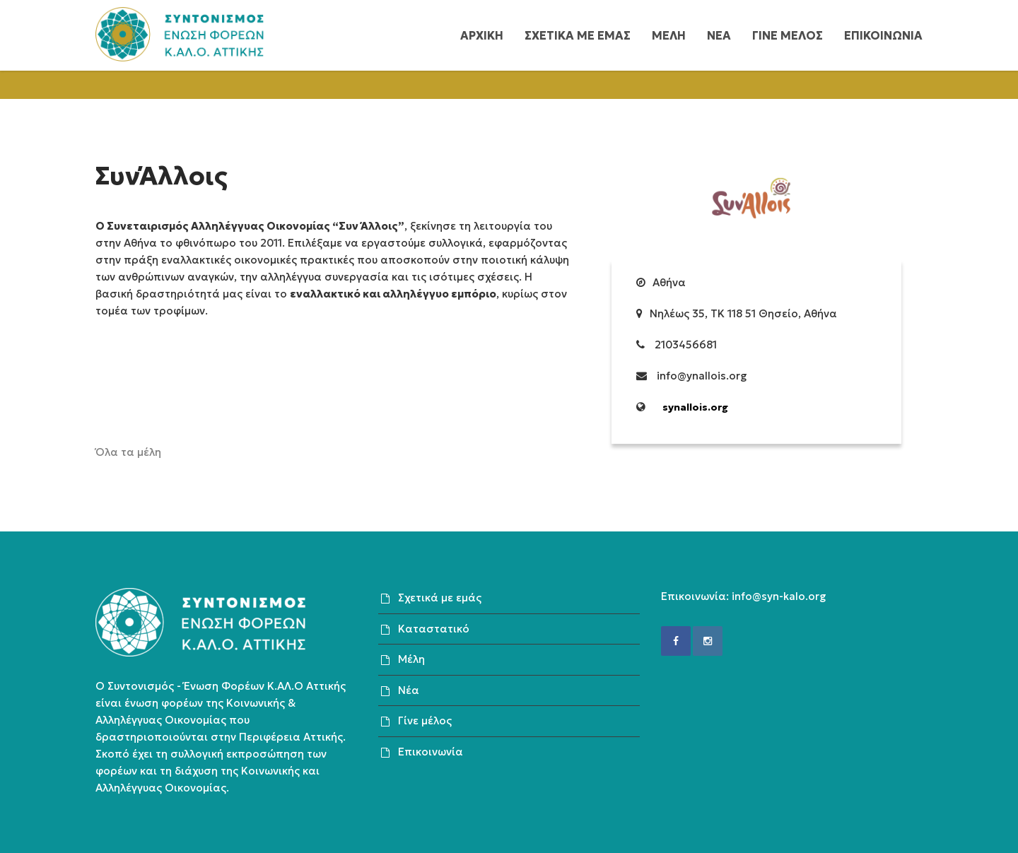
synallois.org (695, 407)
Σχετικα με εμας (578, 35)
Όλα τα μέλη (128, 452)
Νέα (408, 690)
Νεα (719, 35)
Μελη (669, 35)
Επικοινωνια (883, 35)
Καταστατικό (433, 628)
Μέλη (411, 659)
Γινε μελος (787, 35)
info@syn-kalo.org (779, 596)
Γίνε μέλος (425, 720)
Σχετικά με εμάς (439, 597)
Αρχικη (481, 35)
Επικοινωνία (430, 751)
